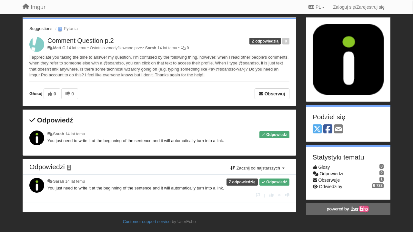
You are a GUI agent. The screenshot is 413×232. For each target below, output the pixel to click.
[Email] (338, 129)
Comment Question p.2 (80, 40)
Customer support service (147, 221)
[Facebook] (327, 129)
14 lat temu (75, 134)
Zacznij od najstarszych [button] (257, 168)
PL (316, 7)
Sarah (150, 48)
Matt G (59, 48)
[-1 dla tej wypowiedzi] (287, 195)
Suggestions (41, 28)
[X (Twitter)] (317, 129)
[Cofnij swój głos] (279, 195)
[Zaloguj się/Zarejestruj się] (358, 7)
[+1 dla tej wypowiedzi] (271, 195)
